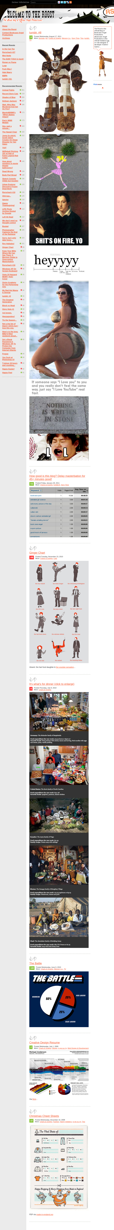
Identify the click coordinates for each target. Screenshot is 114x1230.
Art (46, 38)
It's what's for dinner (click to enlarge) (51, 684)
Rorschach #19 (8, 265)
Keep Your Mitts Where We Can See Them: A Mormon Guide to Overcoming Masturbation (9, 256)
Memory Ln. (66, 38)
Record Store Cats (10, 94)
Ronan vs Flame (9, 62)
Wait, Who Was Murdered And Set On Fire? (10, 107)
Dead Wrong (7, 171)
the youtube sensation (65, 667)
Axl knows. (7, 313)
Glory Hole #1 (8, 309)
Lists (55, 558)
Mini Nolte (6, 56)
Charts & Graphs (54, 38)
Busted (5, 226)
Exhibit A (57, 485)
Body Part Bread (9, 175)
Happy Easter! (8, 369)
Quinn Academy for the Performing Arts (10, 284)
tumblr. (86, 38)
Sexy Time (75, 38)
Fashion (56, 1122)
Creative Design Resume (44, 1042)
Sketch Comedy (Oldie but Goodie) (10, 180)
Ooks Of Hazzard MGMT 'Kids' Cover (9, 277)
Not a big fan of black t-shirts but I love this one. (10, 326)
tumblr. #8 (35, 32)
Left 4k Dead (7, 217)
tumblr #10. (7, 79)
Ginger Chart (7, 247)
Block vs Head (8, 306)
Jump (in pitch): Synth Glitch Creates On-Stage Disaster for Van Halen (10, 140)
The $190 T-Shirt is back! (13, 59)
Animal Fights (8, 90)
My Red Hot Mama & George (10, 291)
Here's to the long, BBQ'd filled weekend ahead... (10, 334)
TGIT (4, 148)
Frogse (5, 354)
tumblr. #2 (6, 296)
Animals (42, 38)
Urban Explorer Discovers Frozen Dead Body (9, 186)
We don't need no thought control (9, 222)
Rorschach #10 (8, 192)
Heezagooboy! (8, 316)
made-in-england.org (44, 1214)
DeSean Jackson (9, 101)
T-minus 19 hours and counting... (9, 364)
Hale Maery (7, 72)
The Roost (15, 2)
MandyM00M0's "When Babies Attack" (9, 115)
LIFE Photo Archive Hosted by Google (9, 211)
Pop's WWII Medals (7, 121)
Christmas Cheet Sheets (44, 1116)
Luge (4, 66)
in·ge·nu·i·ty (62, 1048)
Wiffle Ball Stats (24, 2)
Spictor (5, 200)
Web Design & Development (78, 1048)
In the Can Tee (8, 49)
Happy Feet (7, 373)
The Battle (35, 963)
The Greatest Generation (7, 301)
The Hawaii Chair (9, 132)
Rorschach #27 (8, 52)
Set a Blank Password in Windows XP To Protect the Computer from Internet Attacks (9, 345)
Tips (81, 38)
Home (4, 26)
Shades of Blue (9, 97)
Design (54, 1048)
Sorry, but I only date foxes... (9, 239)
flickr (34, 1099)
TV (30, 40)
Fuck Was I (7, 69)
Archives (6, 38)
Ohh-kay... (6, 196)
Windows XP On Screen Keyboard (9, 270)
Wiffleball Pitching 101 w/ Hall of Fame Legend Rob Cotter (10, 154)
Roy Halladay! (8, 244)
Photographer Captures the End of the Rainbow (9, 232)
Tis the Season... (9, 320)
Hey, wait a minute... (7, 127)
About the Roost (9, 29)
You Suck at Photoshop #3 (8, 358)
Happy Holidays (66, 1122)
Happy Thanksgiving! (8, 204)
